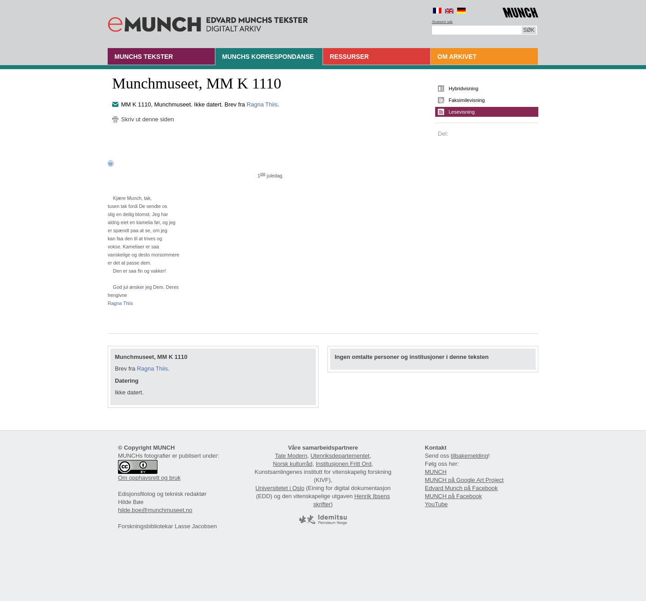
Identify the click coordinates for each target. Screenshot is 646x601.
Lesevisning (462, 112)
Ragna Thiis (262, 104)
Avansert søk (442, 21)
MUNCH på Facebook (453, 496)
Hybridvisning (463, 88)
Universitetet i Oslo (279, 488)
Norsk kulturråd (292, 463)
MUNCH (435, 471)
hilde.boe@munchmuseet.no (155, 510)
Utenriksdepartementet (340, 455)
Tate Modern (291, 455)
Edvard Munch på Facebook (461, 488)
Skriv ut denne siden (147, 119)
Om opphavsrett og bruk (149, 477)
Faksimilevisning (467, 100)
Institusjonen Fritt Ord (343, 463)
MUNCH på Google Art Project (464, 480)
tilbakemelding (469, 455)
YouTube (436, 504)
